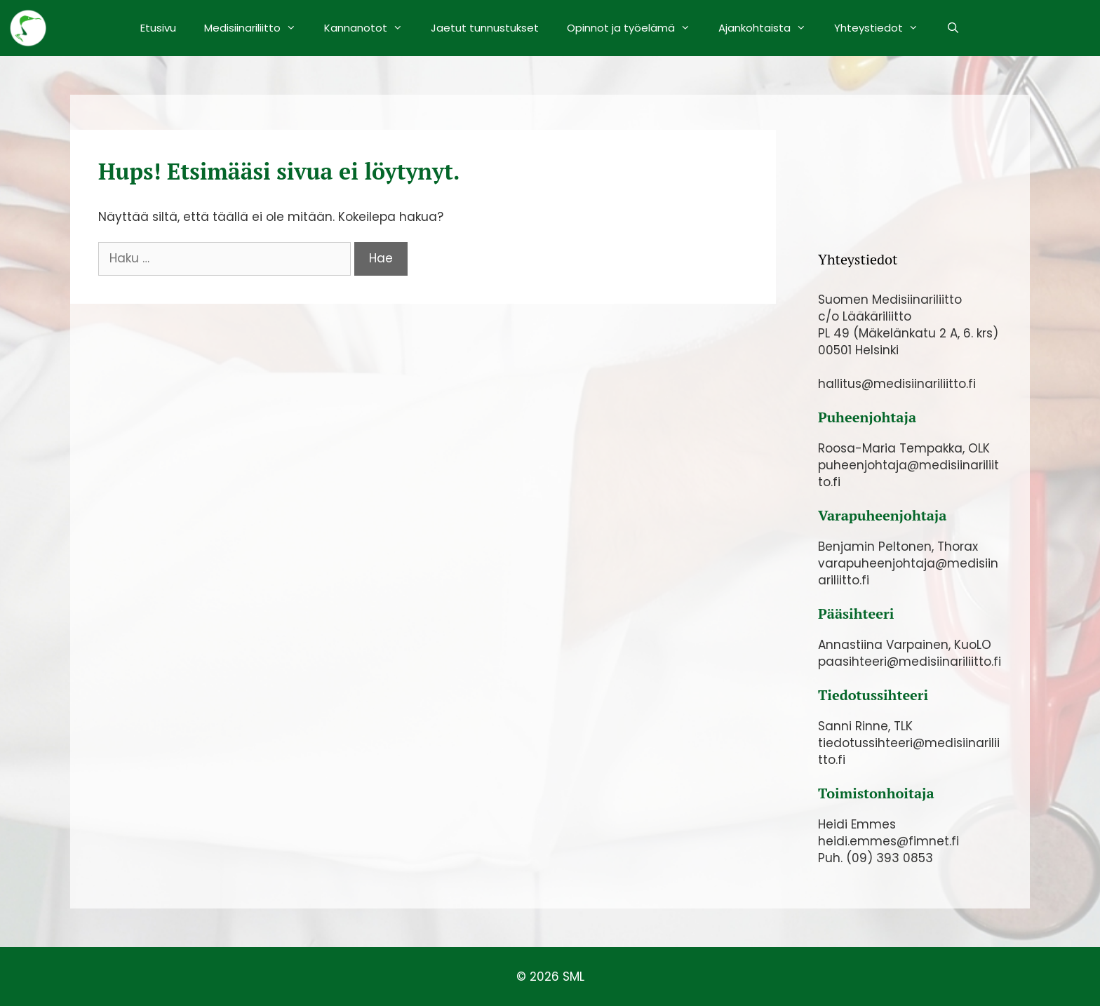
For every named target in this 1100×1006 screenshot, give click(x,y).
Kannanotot (370, 28)
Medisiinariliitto (257, 28)
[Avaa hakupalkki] (953, 28)
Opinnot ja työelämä (635, 28)
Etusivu (158, 27)
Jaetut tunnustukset (485, 27)
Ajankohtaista (769, 28)
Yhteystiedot (883, 28)
